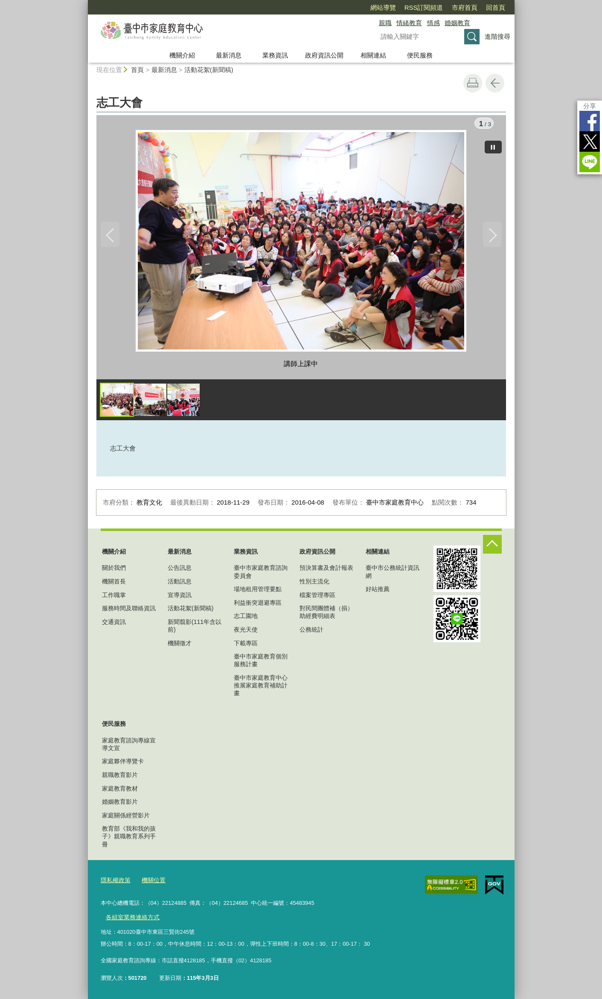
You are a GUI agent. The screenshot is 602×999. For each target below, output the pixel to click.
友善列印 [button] (472, 83)
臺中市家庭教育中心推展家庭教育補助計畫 (261, 687)
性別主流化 (314, 583)
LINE (589, 162)
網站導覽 (383, 7)
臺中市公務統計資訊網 (392, 574)
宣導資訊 (180, 597)
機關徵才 (180, 645)
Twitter (589, 141)
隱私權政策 (114, 881)
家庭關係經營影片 (126, 817)
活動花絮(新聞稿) (208, 69)
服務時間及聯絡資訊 (129, 610)
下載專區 (246, 645)
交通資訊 (114, 624)
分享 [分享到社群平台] (589, 106)
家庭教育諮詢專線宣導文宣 (129, 746)
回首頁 (495, 7)
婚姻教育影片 (120, 803)
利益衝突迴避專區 (258, 604)
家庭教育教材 (120, 790)
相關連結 (373, 55)
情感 (433, 22)
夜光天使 (246, 631)
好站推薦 (378, 591)
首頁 (137, 69)
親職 (385, 22)
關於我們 (114, 570)
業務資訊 (275, 55)
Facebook (589, 121)
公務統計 (311, 631)
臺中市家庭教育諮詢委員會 (261, 574)
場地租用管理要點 (258, 591)
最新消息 (228, 55)
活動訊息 (180, 583)
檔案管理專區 (317, 597)
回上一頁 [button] (495, 83)
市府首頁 (464, 7)
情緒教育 (409, 22)
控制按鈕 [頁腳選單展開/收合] (492, 546)
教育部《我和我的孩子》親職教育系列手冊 (129, 838)
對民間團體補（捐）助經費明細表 (326, 614)
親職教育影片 (120, 777)
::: (84, 3)
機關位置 (151, 881)
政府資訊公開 (324, 55)
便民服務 (420, 55)
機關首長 (114, 583)
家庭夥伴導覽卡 (123, 763)
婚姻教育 (457, 22)
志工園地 (246, 618)
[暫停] (493, 145)
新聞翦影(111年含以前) (194, 628)
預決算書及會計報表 (326, 570)
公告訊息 (180, 570)
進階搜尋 (497, 36)
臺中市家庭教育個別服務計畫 (261, 662)
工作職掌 (114, 597)
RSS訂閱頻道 (423, 7)
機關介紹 (182, 55)
